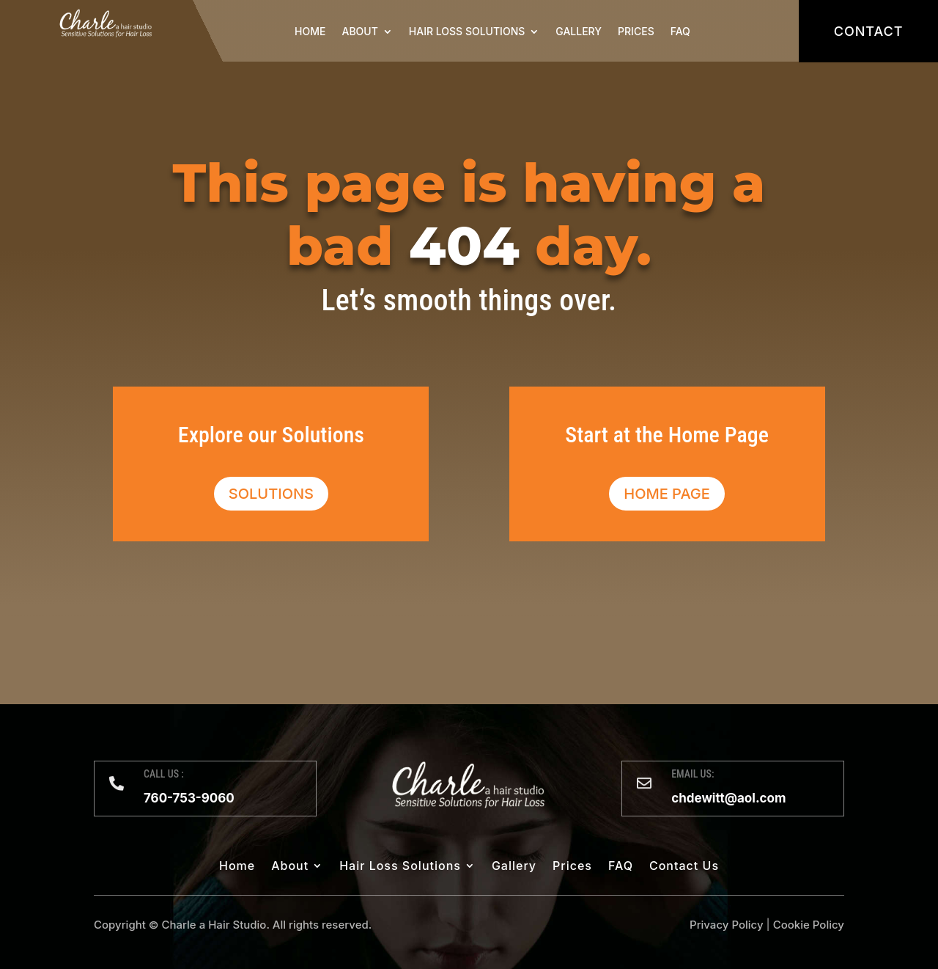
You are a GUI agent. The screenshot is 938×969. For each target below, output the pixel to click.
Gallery (578, 31)
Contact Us (684, 866)
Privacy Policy (727, 925)
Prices (636, 31)
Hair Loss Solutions (467, 31)
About (360, 31)
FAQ (680, 31)
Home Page (667, 493)
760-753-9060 (189, 798)
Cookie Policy (808, 925)
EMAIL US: (692, 774)
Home (310, 31)
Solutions (271, 493)
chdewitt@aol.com (728, 798)
